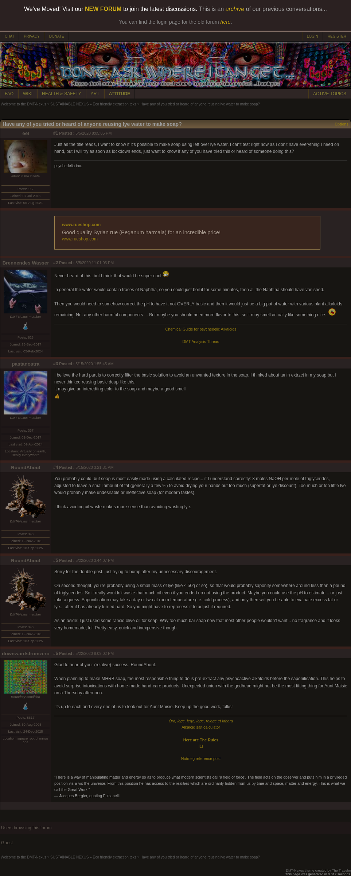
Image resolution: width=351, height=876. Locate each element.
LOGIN (312, 36)
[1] (201, 746)
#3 (55, 363)
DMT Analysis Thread (200, 341)
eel (25, 133)
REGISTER (337, 36)
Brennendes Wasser (26, 263)
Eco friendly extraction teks (115, 104)
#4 (55, 467)
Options (341, 124)
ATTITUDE (119, 93)
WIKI (27, 93)
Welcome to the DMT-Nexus (23, 104)
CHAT (9, 36)
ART (95, 93)
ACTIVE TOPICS (329, 93)
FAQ (9, 93)
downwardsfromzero (25, 653)
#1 (55, 133)
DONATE (56, 36)
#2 (55, 262)
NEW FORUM (103, 9)
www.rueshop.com (81, 224)
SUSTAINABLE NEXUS (69, 104)
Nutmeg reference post (201, 758)
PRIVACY (31, 36)
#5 (55, 560)
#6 (55, 653)
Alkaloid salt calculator (201, 727)
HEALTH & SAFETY (61, 93)
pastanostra (26, 364)
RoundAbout (25, 467)
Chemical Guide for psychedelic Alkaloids (201, 329)
